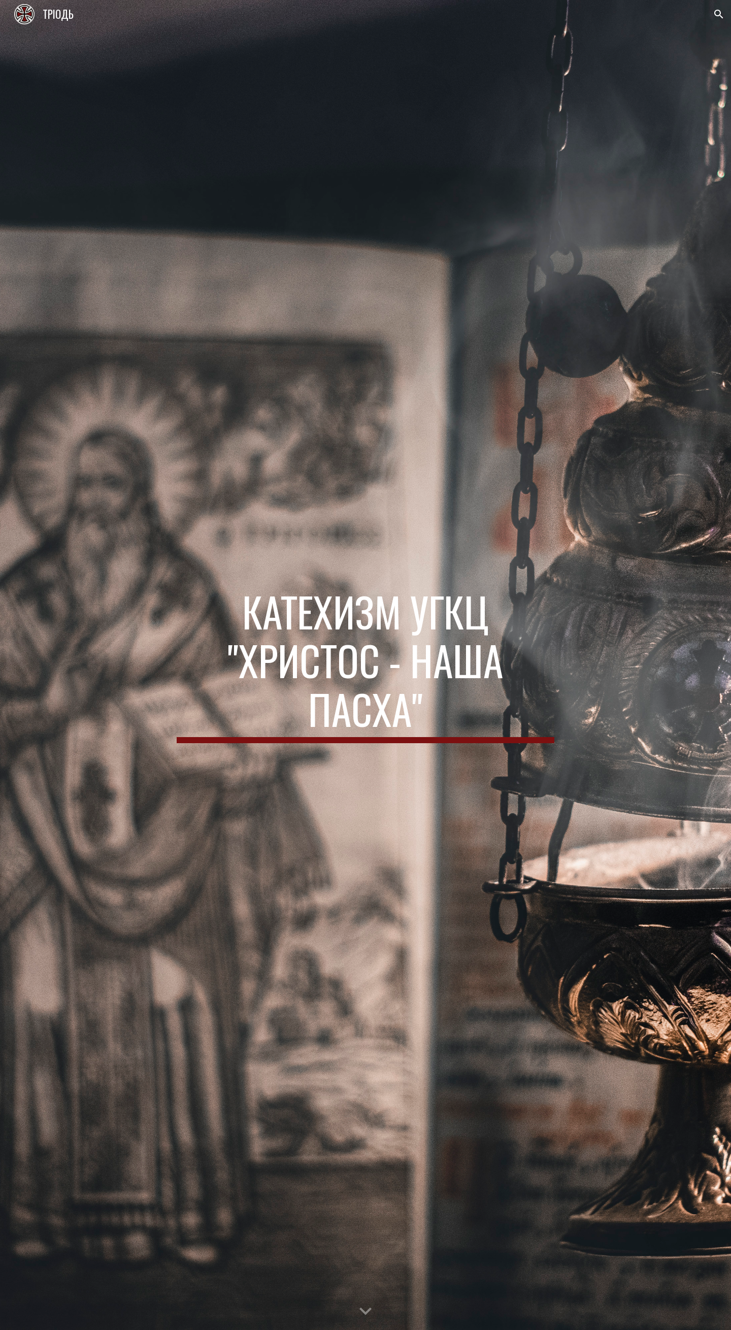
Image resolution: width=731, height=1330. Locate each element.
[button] (719, 14)
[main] (365, 665)
